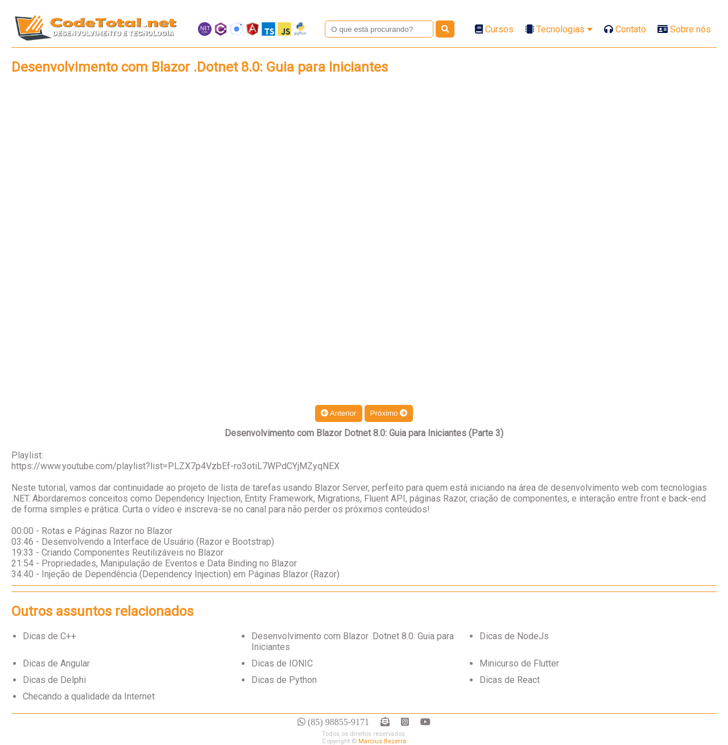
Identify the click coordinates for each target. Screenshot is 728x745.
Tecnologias (559, 29)
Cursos (494, 29)
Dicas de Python (284, 679)
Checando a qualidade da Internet (89, 696)
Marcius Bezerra (382, 741)
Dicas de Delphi (54, 679)
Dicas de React (509, 679)
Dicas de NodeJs (514, 636)
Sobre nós (684, 29)
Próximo (389, 413)
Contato (625, 29)
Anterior (339, 413)
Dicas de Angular (56, 663)
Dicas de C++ (49, 636)
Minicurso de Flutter (519, 663)
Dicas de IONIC (282, 663)
